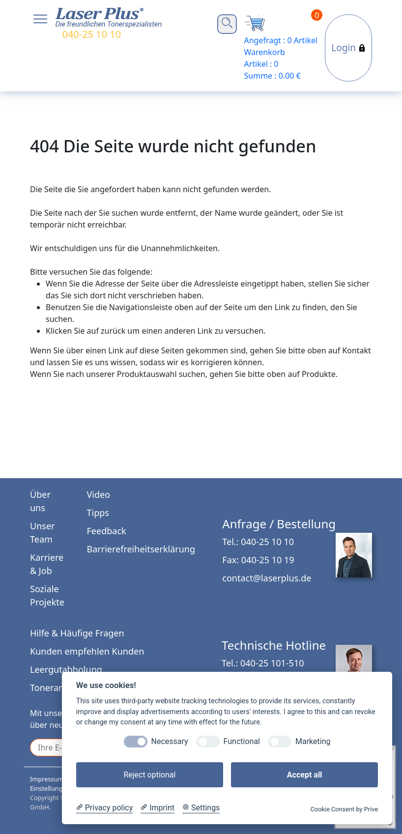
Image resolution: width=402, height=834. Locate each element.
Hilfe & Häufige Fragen (77, 633)
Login (348, 47)
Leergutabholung (66, 669)
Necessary (169, 741)
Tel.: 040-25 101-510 (263, 663)
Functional (242, 741)
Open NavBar (40, 19)
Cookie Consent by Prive (344, 809)
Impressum (47, 779)
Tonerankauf (56, 687)
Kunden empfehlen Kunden (87, 651)
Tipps (98, 512)
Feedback (106, 531)
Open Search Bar (227, 22)
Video (99, 494)
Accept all (304, 774)
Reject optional (149, 774)
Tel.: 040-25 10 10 (258, 541)
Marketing (312, 741)
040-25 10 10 (91, 34)
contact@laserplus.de (266, 578)
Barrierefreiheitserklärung (141, 549)
